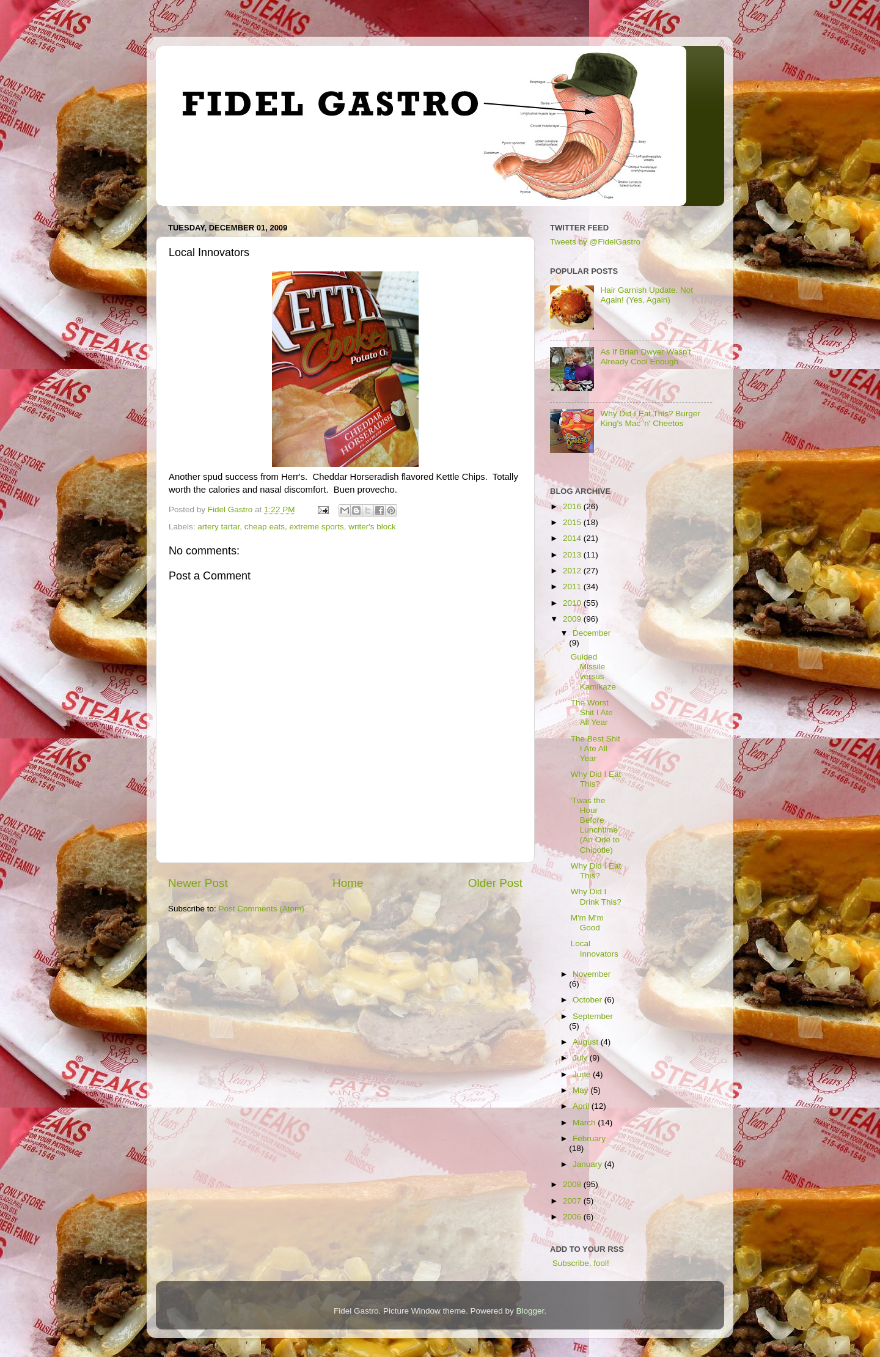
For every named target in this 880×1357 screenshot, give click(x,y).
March (585, 1122)
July (581, 1057)
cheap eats (264, 526)
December (591, 633)
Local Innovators (594, 948)
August (587, 1041)
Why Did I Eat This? (596, 779)
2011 (573, 586)
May (581, 1090)
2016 (573, 506)
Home (347, 883)
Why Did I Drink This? (596, 896)
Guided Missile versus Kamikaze (593, 671)
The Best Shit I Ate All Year (595, 748)
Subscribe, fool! (579, 1263)
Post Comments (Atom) (261, 908)
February (589, 1138)
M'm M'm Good (587, 922)
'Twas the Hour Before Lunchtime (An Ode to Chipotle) (595, 825)
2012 (573, 570)
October (588, 999)
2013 (573, 554)
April (582, 1106)
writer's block (372, 526)
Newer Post (198, 883)
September (593, 1016)
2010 (573, 603)
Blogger (530, 1310)
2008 (573, 1184)
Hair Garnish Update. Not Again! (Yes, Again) (646, 294)
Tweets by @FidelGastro (595, 241)
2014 (573, 538)
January (588, 1164)
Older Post (495, 883)
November (591, 974)
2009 (573, 618)
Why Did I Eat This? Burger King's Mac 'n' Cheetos (650, 418)
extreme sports (316, 526)
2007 (573, 1200)
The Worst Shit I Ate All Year (592, 712)
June (583, 1074)
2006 (573, 1216)
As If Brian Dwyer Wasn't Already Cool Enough (645, 356)
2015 (573, 522)
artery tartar (218, 526)
